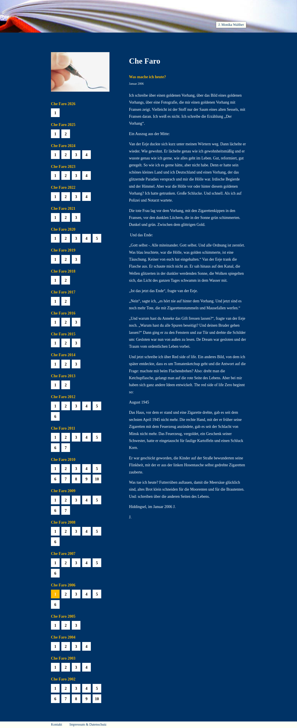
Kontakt (56, 724)
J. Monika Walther (231, 24)
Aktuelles (90, 37)
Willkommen (62, 37)
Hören (132, 37)
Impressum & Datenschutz (88, 724)
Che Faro (155, 37)
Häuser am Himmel (209, 37)
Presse (240, 37)
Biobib (178, 37)
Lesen (112, 37)
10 (97, 479)
